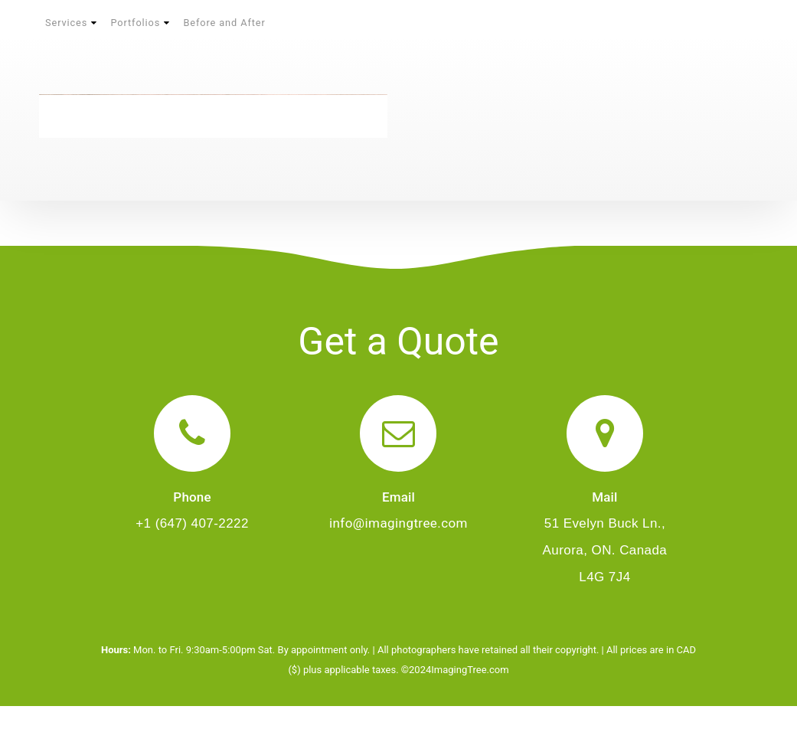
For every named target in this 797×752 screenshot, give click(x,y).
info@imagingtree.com (398, 523)
